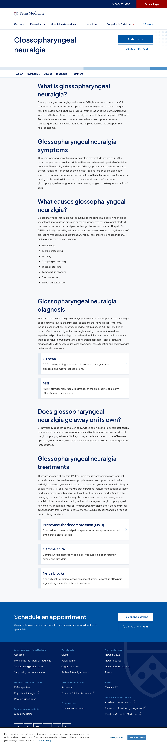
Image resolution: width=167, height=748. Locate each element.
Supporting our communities (29, 672)
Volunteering (68, 660)
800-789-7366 (121, 4)
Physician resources (25, 698)
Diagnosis (61, 73)
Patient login (152, 4)
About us (19, 654)
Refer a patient (22, 687)
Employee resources (72, 707)
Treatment (77, 73)
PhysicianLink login (26, 693)
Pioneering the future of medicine (32, 660)
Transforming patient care (28, 666)
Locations (93, 24)
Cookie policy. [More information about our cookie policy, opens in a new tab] (44, 740)
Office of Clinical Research (78, 693)
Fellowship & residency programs (125, 708)
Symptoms (33, 73)
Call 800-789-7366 (135, 48)
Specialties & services (65, 24)
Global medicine (23, 713)
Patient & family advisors (75, 672)
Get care (19, 24)
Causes (48, 73)
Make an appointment (136, 616)
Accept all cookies (137, 737)
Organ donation (70, 666)
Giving (65, 654)
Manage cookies (117, 737)
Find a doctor (37, 24)
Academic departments (120, 702)
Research (66, 687)
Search (147, 24)
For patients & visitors (121, 24)
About (19, 73)
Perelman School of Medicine (123, 714)
